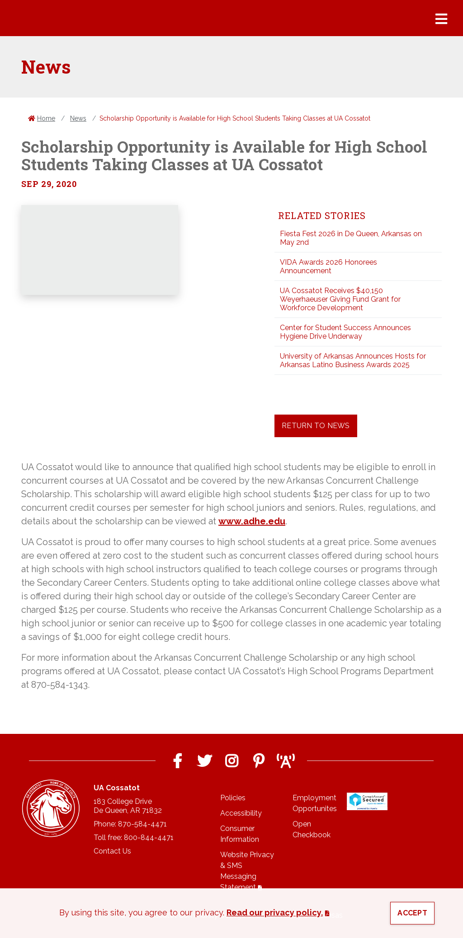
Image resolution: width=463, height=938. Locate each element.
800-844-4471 (149, 837)
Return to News (316, 425)
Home (46, 118)
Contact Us (112, 851)
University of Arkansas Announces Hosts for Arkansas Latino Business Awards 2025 (353, 360)
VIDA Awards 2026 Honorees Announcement (328, 266)
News (78, 118)
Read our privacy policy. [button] (275, 912)
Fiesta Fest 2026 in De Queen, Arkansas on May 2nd (351, 238)
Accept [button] (412, 913)
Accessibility (241, 813)
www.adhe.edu (251, 521)
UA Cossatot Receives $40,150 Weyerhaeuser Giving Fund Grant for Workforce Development (340, 299)
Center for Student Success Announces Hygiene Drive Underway (345, 332)
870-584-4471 (142, 824)
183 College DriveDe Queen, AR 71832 (128, 806)
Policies (233, 797)
